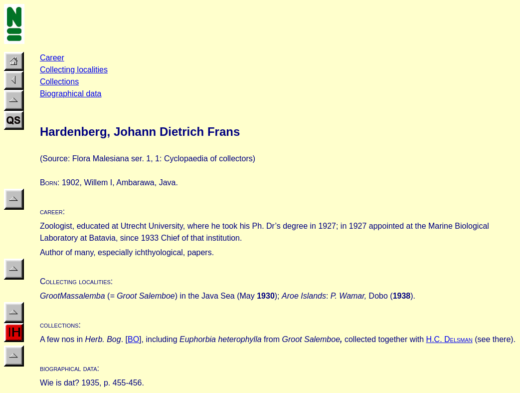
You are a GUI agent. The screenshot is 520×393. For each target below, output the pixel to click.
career (51, 211)
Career (52, 57)
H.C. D (449, 339)
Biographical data (71, 93)
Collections (59, 81)
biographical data (68, 368)
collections (59, 325)
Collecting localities (74, 69)
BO (133, 339)
